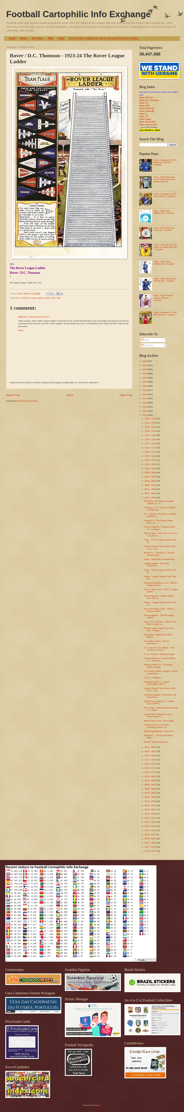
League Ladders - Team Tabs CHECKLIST (156, 564)
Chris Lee (22, 317)
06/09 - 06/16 (150, 785)
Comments (147, 345)
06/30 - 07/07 (150, 772)
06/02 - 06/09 (150, 789)
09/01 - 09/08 (150, 489)
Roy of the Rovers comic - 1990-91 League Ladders (159, 610)
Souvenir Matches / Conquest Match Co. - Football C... (159, 528)
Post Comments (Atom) (28, 401)
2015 (144, 407)
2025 (144, 365)
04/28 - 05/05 (150, 809)
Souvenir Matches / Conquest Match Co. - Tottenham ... (159, 659)
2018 (144, 394)
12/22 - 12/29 (150, 423)
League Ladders (37, 298)
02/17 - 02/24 (150, 847)
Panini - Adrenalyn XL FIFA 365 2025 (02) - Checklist (165, 313)
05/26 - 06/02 (150, 793)
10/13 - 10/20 (150, 464)
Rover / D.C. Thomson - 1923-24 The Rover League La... (160, 623)
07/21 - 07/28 (150, 760)
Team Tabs (55, 298)
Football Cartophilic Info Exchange (78, 14)
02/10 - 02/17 (150, 851)
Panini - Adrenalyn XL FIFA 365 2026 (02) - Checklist (165, 195)
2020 (144, 386)
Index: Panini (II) (146, 111)
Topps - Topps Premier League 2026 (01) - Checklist (163, 297)
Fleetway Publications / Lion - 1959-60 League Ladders (160, 584)
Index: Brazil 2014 (147, 122)
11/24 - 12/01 (150, 439)
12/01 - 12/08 (150, 435)
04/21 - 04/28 (150, 814)
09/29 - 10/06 (150, 472)
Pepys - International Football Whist (159, 559)
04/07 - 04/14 (150, 822)
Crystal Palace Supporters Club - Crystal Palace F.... (158, 715)
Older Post (126, 395)
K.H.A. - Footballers (152, 678)
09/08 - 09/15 (150, 485)
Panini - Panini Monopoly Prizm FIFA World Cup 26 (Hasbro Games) (164, 179)
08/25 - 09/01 (150, 493)
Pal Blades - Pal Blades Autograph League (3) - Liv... (159, 502)
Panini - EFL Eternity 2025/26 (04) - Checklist (164, 263)
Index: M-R (144, 106)
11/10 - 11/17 (150, 448)
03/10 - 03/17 (150, 835)
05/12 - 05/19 (150, 801)
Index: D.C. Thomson (149, 100)
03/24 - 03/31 (150, 826)
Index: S (143, 114)
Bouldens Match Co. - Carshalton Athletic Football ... (158, 666)
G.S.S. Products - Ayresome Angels (159, 654)
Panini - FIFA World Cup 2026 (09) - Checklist (164, 229)
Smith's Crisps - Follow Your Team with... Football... (158, 629)
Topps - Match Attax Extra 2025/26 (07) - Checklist (165, 280)
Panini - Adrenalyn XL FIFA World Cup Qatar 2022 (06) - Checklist (165, 247)
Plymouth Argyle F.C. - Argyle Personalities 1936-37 (156, 683)
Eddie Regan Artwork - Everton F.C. (159, 731)
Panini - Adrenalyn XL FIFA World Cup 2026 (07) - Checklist (165, 162)
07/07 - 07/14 (150, 768)
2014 (144, 411)
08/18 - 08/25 (150, 498)
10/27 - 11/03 (150, 456)
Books (24, 38)
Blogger (97, 1105)
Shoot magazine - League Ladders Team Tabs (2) (159, 597)
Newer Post (13, 395)
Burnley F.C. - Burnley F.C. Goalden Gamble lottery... (159, 554)
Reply (20, 330)
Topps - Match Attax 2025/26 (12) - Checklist (164, 212)
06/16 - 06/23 (150, 780)
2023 (144, 374)
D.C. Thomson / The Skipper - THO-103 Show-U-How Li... (159, 649)
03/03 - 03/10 (150, 839)
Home (12, 38)
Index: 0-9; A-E (146, 97)
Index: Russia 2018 (148, 124)
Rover (47, 298)
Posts (145, 340)
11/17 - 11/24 (150, 443)
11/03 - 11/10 (150, 452)
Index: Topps (145, 119)
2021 (144, 382)
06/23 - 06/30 (150, 776)
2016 (144, 403)
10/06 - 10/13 (150, 468)
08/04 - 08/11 (150, 751)
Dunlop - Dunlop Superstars (156, 742)
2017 (144, 398)
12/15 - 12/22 (150, 427)
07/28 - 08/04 (150, 756)
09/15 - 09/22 (150, 481)
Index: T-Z (143, 116)
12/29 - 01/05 (150, 419)
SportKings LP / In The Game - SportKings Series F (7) (157, 726)
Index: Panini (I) (146, 108)
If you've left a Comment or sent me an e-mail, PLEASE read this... (104, 38)
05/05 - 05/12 (150, 805)
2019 (144, 390)
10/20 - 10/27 (150, 460)
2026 (144, 361)
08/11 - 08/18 (150, 747)
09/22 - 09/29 (150, 477)
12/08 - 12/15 (150, 431)
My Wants (37, 38)
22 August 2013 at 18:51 (38, 317)
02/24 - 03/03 (150, 843)
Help (50, 38)
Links (61, 38)
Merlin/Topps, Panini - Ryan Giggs (158, 721)
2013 (144, 415)
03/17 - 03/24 (150, 830)
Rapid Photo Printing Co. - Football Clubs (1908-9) (159, 702)
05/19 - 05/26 (150, 797)
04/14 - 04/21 (150, 818)
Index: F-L (144, 103)
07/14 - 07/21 (150, 764)
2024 (144, 369)
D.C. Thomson (23, 298)
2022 (144, 378)
